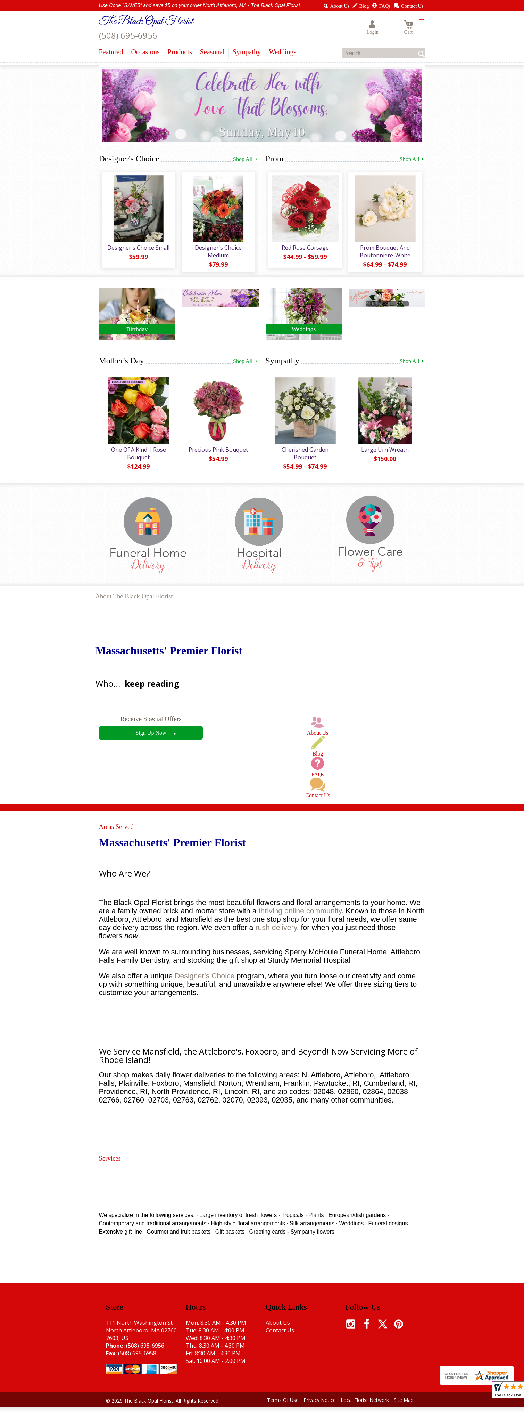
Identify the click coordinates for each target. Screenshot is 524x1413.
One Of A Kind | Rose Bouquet (137, 459)
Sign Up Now (150, 738)
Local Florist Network (365, 1406)
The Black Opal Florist (146, 22)
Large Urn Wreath (383, 455)
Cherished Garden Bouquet (303, 459)
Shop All (245, 159)
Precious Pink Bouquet (217, 455)
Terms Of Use (283, 1406)
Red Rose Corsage (303, 250)
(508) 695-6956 (128, 35)
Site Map (404, 1406)
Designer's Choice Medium (216, 254)
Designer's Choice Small (137, 250)
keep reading (152, 689)
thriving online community (299, 917)
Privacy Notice (319, 1406)
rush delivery (276, 933)
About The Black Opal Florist (134, 602)
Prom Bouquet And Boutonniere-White (383, 254)
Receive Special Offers (151, 724)
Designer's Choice (204, 982)
